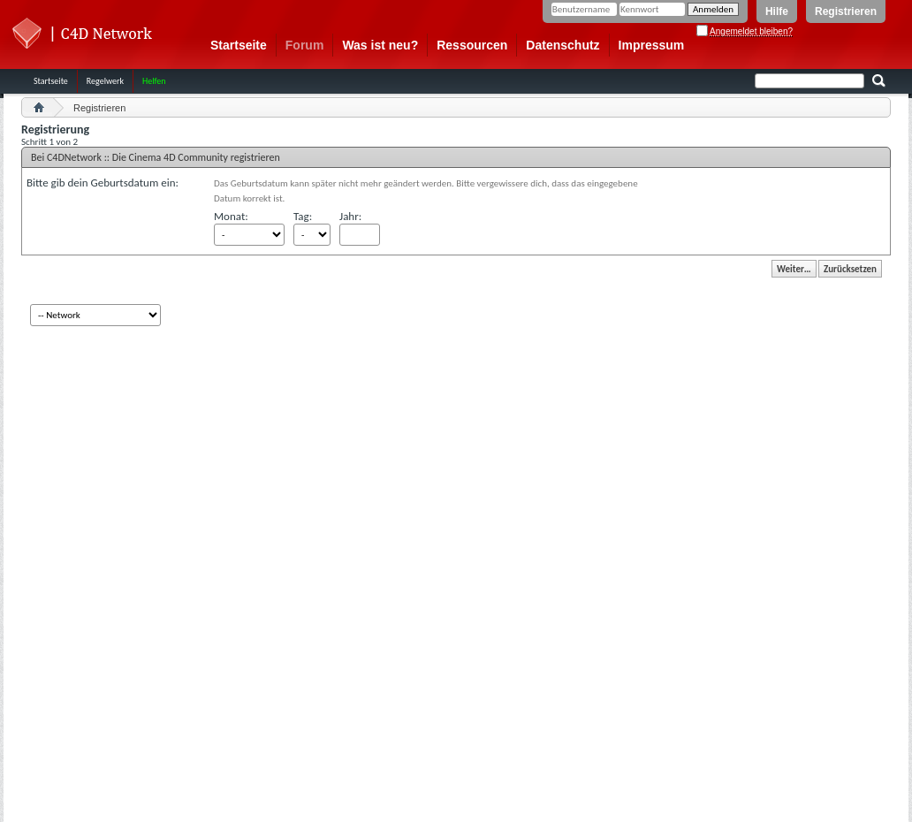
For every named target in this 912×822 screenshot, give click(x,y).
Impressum (652, 45)
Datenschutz (562, 45)
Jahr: (350, 216)
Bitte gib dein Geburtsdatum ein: (103, 182)
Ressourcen (472, 45)
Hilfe (776, 11)
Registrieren (846, 11)
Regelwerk (105, 81)
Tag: (302, 216)
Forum (304, 45)
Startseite (238, 45)
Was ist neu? (380, 45)
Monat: (231, 216)
